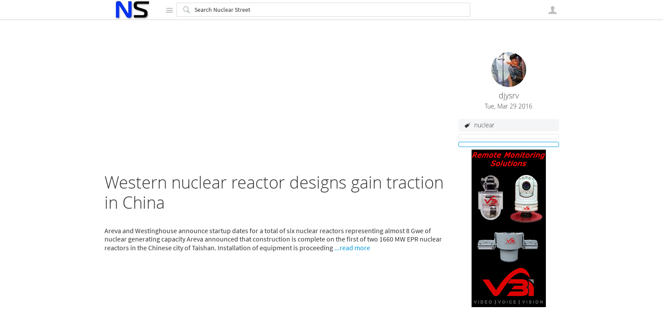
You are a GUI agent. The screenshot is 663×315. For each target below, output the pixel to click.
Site (169, 10)
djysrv (509, 96)
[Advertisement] (277, 111)
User (552, 10)
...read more (352, 247)
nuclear (484, 125)
